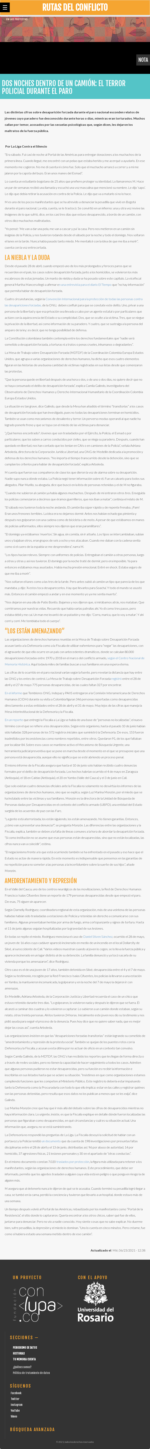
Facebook (16, 1393)
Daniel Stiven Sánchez (97, 936)
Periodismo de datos (25, 1347)
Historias (19, 1353)
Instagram (16, 1404)
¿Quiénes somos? (22, 1367)
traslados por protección (72, 1161)
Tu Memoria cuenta (24, 1359)
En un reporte (14, 720)
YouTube (15, 1410)
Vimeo (14, 1416)
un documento (51, 1141)
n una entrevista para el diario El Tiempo (85, 284)
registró (116, 678)
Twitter (15, 1399)
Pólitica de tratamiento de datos (31, 1373)
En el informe (13, 693)
